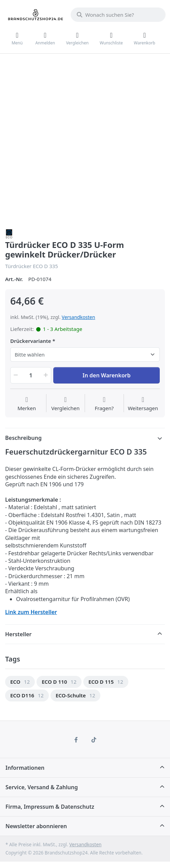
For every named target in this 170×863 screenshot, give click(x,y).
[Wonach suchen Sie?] (118, 15)
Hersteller (18, 634)
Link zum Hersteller (31, 612)
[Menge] (30, 375)
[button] (15, 375)
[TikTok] (93, 739)
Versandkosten (78, 317)
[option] (20, 682)
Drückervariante (30, 341)
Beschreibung (23, 438)
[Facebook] (76, 739)
